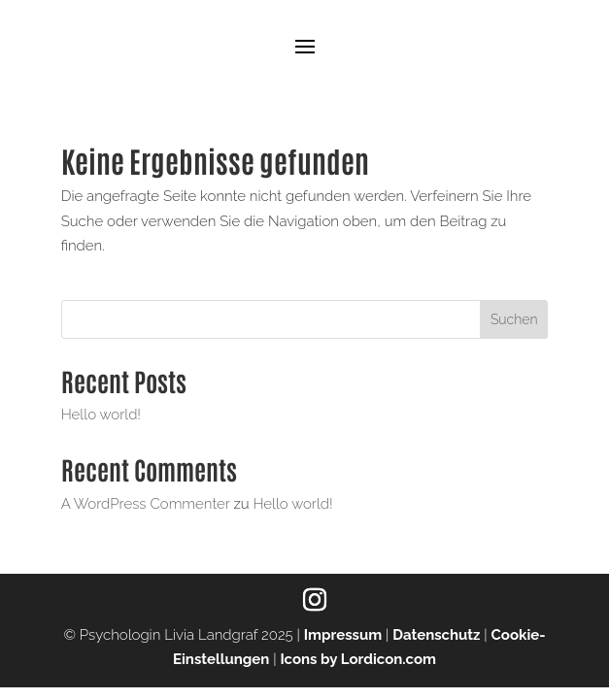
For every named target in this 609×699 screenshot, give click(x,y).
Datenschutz (436, 635)
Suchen (514, 319)
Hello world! (101, 414)
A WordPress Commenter (145, 504)
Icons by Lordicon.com (358, 659)
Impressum (343, 635)
